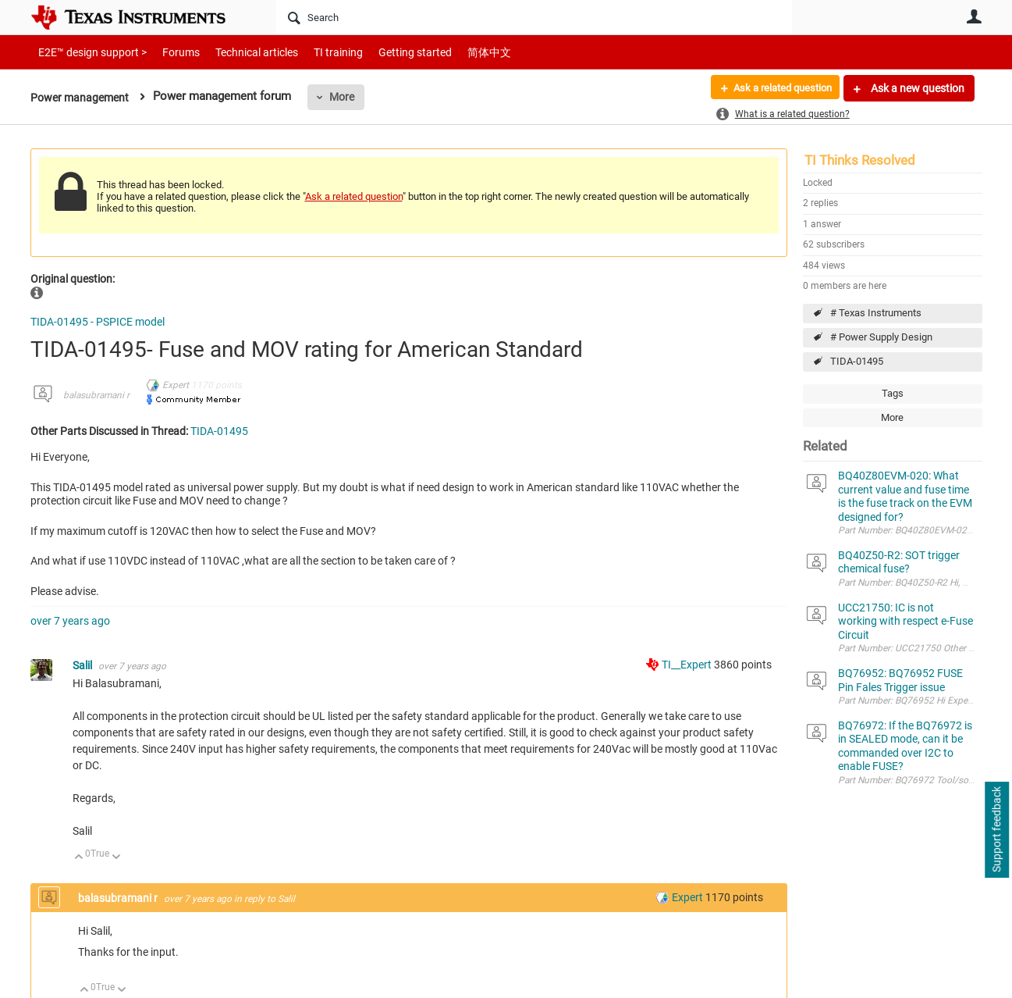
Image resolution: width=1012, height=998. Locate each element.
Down (116, 857)
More (347, 97)
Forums (169, 52)
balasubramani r (96, 395)
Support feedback (996, 830)
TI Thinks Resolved (859, 160)
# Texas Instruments (875, 313)
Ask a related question (776, 88)
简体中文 (456, 52)
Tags (893, 393)
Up (79, 857)
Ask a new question (916, 88)
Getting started (388, 52)
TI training (317, 52)
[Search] (534, 17)
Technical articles (240, 52)
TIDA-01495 (856, 361)
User (974, 16)
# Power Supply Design (881, 337)
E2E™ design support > (87, 52)
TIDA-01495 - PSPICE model (97, 321)
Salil (83, 665)
